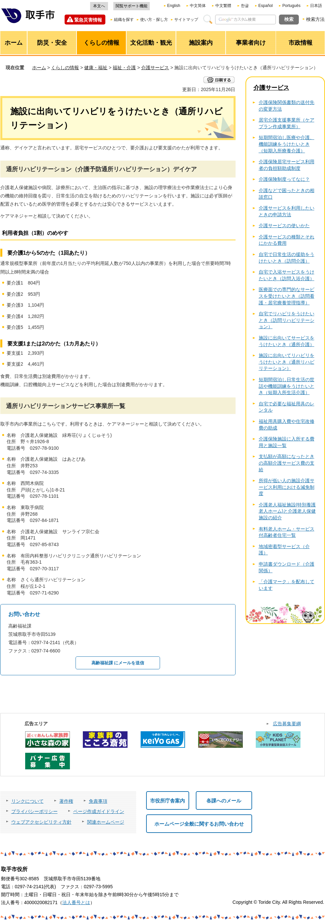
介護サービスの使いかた (284, 225)
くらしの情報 (65, 67)
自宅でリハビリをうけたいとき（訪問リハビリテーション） (286, 320)
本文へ (99, 6)
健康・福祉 (95, 67)
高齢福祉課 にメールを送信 (117, 662)
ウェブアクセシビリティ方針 (41, 822)
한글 (245, 5)
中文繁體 (223, 5)
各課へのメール (223, 800)
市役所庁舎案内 (167, 800)
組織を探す (124, 19)
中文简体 (198, 5)
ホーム (39, 67)
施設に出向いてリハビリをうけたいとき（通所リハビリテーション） (286, 362)
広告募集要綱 (287, 723)
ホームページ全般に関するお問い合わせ (199, 824)
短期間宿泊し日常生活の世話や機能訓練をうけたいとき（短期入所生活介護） (286, 386)
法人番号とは (76, 902)
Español (265, 5)
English (173, 5)
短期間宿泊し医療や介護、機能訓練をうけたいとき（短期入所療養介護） (286, 144)
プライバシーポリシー (34, 811)
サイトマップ (186, 19)
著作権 (66, 801)
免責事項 (98, 801)
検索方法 (315, 19)
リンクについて (27, 801)
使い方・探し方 (154, 19)
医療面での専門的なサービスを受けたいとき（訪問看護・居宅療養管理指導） (286, 296)
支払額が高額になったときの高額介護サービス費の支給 (286, 463)
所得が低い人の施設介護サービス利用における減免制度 (286, 487)
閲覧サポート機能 (131, 6)
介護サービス (155, 67)
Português (291, 5)
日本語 (316, 5)
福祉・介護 (124, 67)
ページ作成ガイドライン (98, 811)
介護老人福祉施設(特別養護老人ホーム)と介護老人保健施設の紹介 (287, 511)
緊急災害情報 (88, 20)
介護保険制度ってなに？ (284, 179)
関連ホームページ (105, 822)
